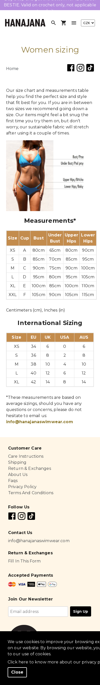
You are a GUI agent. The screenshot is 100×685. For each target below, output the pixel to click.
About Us (17, 474)
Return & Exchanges (29, 468)
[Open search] (54, 23)
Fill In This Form (24, 561)
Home (12, 68)
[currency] (88, 23)
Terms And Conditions (30, 492)
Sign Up (80, 611)
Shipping (17, 462)
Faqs (13, 480)
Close (17, 672)
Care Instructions (26, 456)
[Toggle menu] (74, 23)
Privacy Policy (22, 486)
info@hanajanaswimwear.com (39, 421)
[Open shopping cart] (64, 23)
